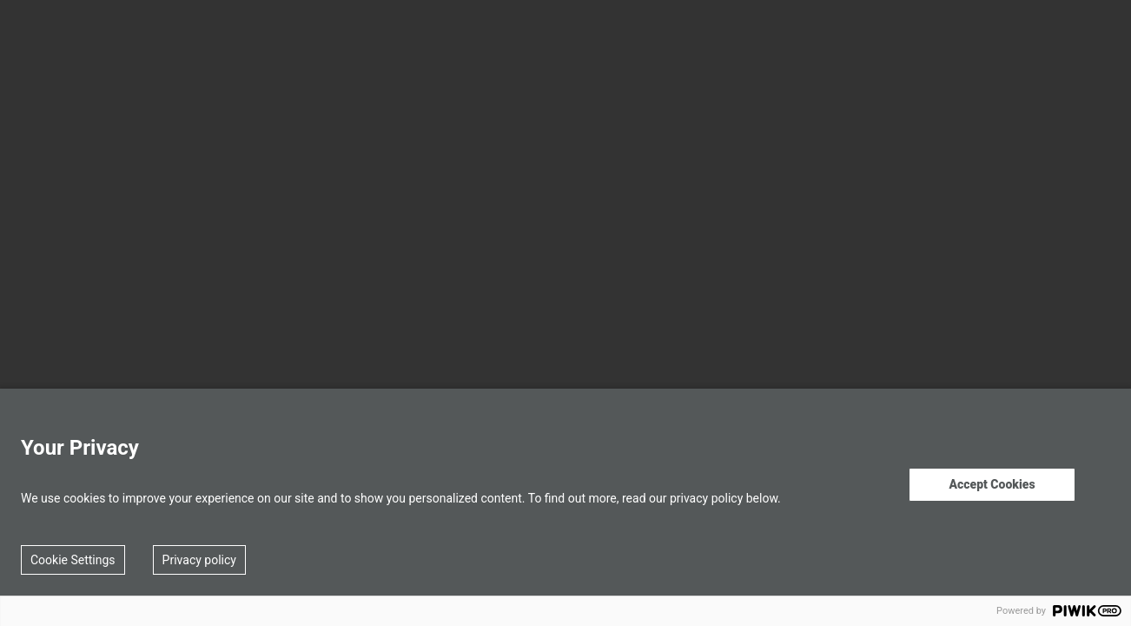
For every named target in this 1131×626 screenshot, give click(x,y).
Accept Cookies (992, 484)
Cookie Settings (73, 560)
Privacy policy (199, 560)
